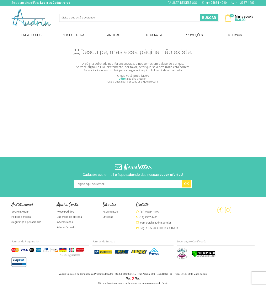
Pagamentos (110, 211)
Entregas (108, 216)
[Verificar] (204, 256)
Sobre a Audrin (20, 211)
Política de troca (21, 216)
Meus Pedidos (65, 211)
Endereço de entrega (69, 216)
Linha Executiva (72, 35)
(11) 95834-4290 (149, 211)
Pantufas (113, 35)
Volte (122, 78)
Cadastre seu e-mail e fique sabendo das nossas (133, 175)
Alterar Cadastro (66, 227)
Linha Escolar (31, 35)
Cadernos (234, 35)
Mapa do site (200, 274)
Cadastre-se (61, 2)
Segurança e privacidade (26, 222)
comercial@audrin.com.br (155, 222)
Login (44, 2)
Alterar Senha (65, 222)
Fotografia (153, 35)
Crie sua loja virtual (107, 283)
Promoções (194, 35)
